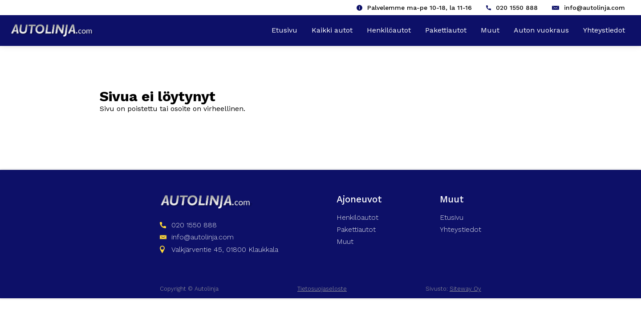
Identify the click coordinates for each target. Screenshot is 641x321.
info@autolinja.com (594, 7)
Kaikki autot (332, 30)
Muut (490, 30)
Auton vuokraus (541, 30)
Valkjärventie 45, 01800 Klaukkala (224, 249)
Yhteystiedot (604, 30)
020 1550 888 (517, 7)
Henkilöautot (389, 30)
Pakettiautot (446, 30)
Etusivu (284, 30)
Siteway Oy (465, 288)
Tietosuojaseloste (322, 288)
